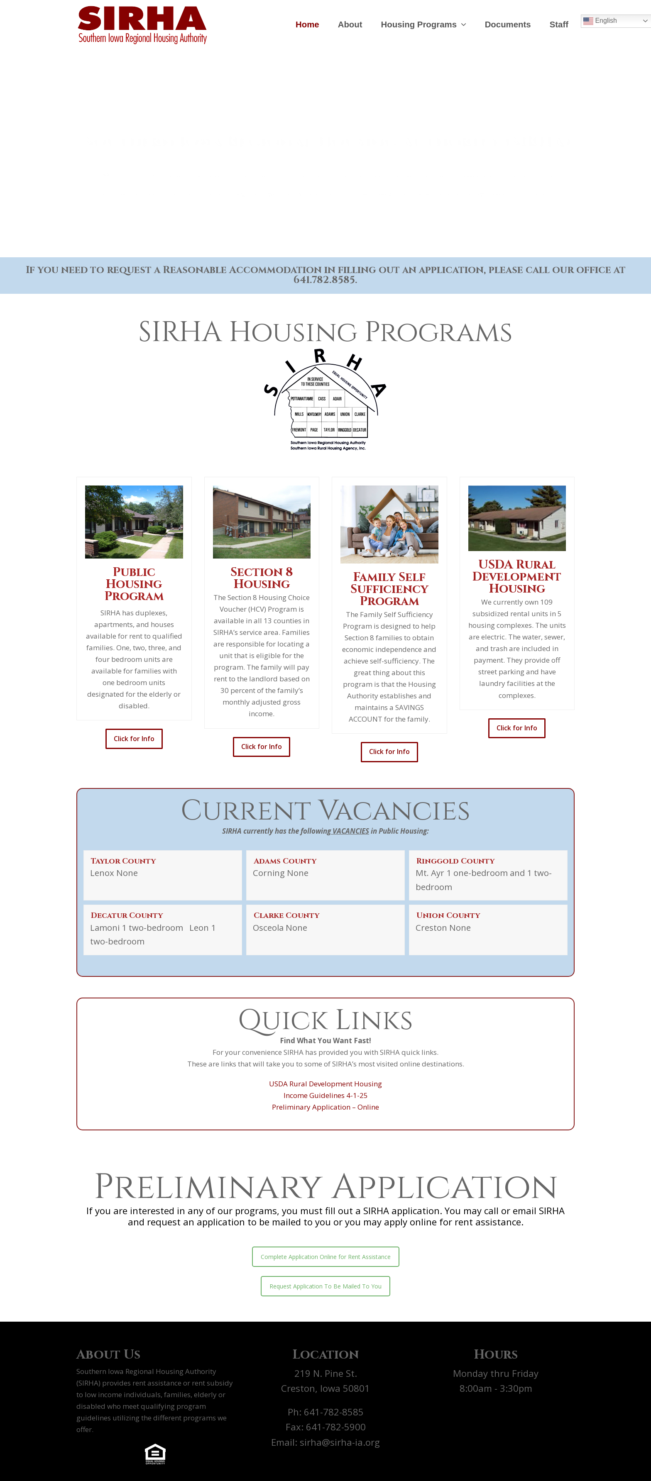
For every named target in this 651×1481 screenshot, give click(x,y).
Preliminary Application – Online (325, 1107)
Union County (448, 915)
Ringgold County (455, 861)
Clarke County (286, 915)
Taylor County (123, 861)
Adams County (285, 861)
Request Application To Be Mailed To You (325, 1286)
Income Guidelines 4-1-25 (326, 1095)
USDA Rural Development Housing (325, 1083)
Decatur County (127, 915)
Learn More (325, 195)
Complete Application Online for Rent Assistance (326, 1257)
